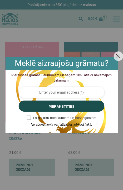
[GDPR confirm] (29, 118)
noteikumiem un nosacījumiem (73, 118)
